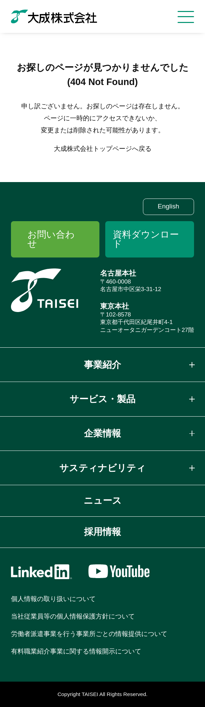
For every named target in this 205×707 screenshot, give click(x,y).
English (168, 206)
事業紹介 (102, 365)
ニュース (103, 500)
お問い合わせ (51, 239)
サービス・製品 (102, 399)
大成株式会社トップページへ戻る (103, 148)
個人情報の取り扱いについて (53, 599)
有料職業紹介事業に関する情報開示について (76, 651)
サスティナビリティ (102, 468)
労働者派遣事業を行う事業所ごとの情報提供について (89, 634)
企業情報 (102, 433)
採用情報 (102, 532)
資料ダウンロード (146, 239)
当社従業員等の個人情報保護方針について (73, 616)
